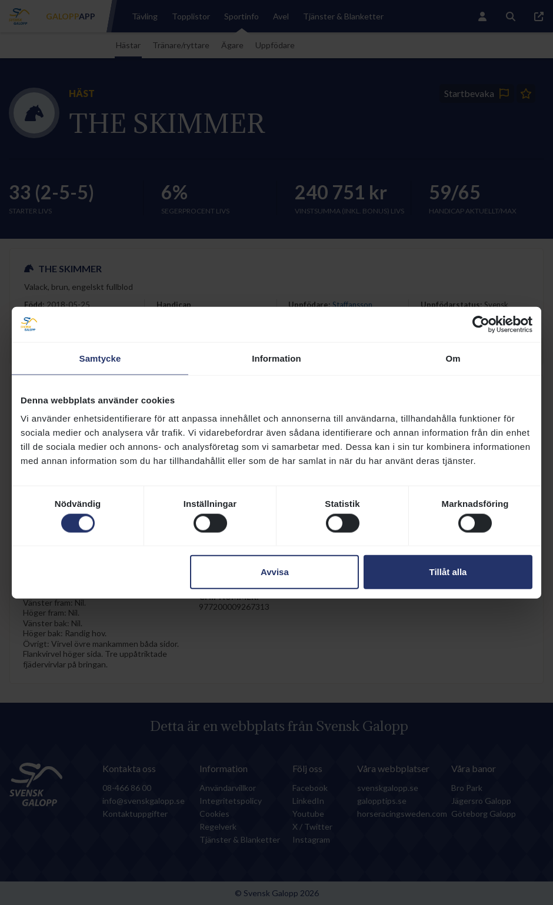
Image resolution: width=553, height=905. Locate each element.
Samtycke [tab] (100, 358)
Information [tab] (276, 358)
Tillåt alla (448, 572)
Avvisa (275, 572)
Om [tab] (452, 358)
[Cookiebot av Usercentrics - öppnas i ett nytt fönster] (480, 324)
